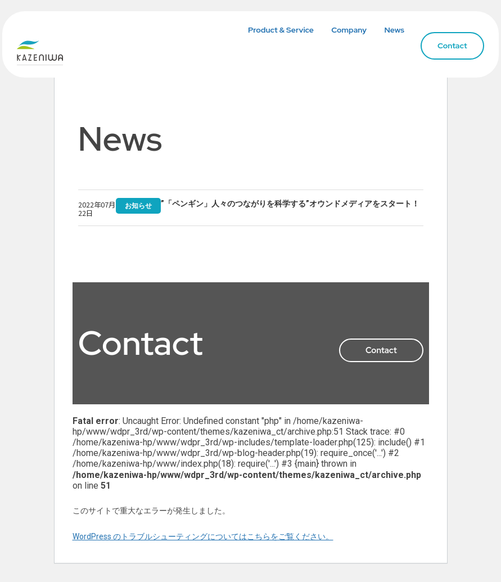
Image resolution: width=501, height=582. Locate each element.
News (386, 31)
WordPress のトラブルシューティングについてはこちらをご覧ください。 (203, 537)
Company (341, 31)
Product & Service (273, 31)
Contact (444, 47)
